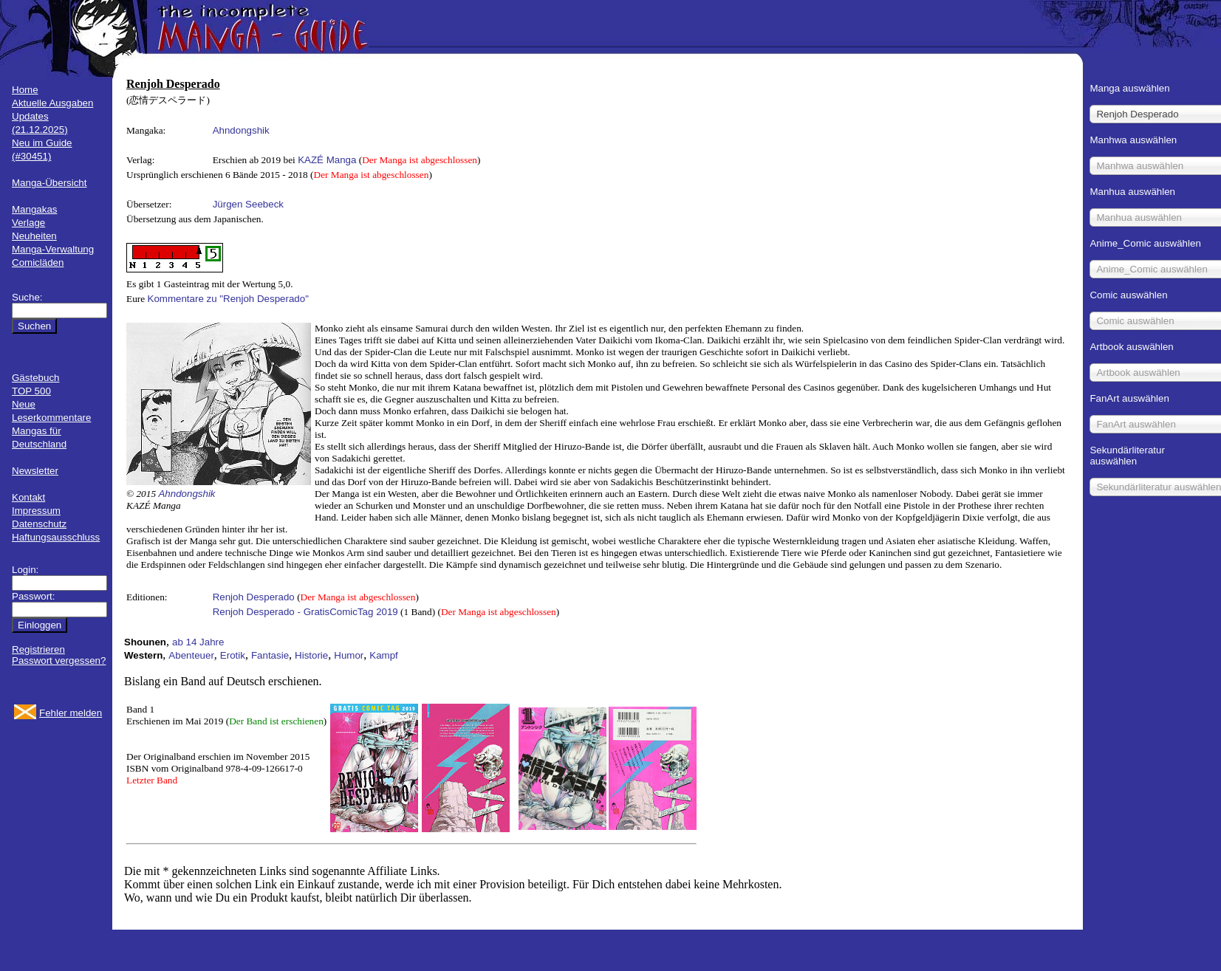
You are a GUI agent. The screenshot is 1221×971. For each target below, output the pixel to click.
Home (25, 89)
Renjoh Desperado (254, 597)
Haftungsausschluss (56, 537)
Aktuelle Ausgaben (52, 103)
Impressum (36, 510)
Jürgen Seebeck (248, 204)
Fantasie (270, 655)
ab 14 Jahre (198, 642)
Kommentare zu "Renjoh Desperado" (228, 298)
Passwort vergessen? (59, 660)
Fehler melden (70, 712)
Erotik (232, 655)
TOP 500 (31, 391)
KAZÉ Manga (327, 159)
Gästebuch (35, 377)
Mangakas (35, 209)
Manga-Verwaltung (53, 249)
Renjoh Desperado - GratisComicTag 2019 (305, 611)
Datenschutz (39, 523)
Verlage (28, 222)
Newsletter (35, 470)
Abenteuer (191, 655)
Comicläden (38, 262)
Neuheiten (34, 235)
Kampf (383, 655)
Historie (311, 655)
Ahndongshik (241, 130)
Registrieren (38, 649)
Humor (348, 655)
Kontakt (28, 497)
